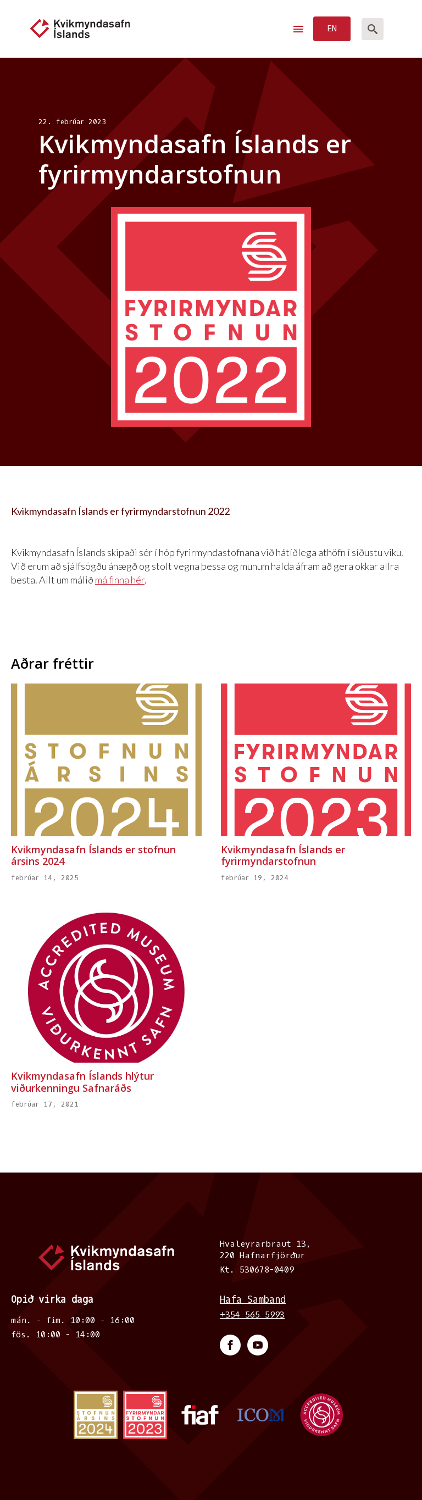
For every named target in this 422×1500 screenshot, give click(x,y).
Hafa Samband (253, 1299)
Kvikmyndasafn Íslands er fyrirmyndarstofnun (283, 856)
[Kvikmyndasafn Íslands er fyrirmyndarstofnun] (316, 760)
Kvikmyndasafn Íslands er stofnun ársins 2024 (93, 856)
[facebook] (230, 1345)
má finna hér (120, 580)
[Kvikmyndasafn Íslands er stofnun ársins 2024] (106, 760)
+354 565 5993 (252, 1314)
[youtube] (257, 1345)
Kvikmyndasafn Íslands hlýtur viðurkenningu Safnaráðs (82, 1082)
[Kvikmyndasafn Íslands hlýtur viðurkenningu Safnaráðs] (106, 986)
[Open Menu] (298, 29)
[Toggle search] (373, 29)
